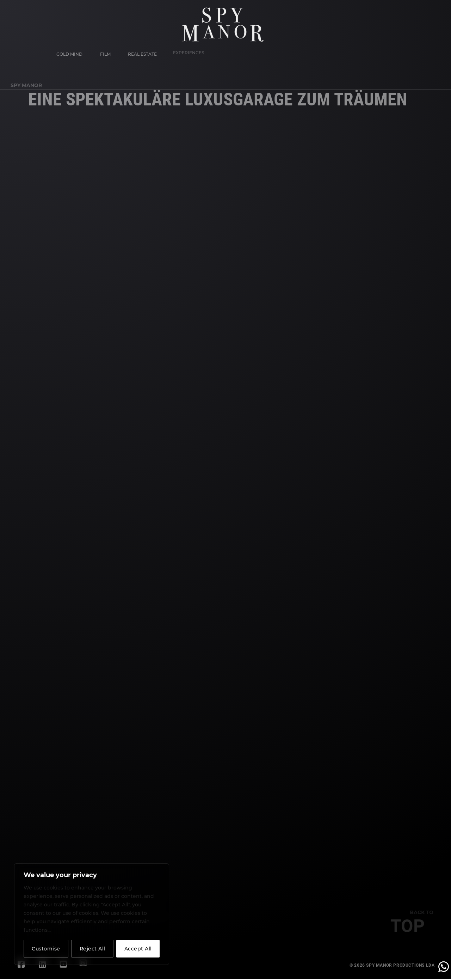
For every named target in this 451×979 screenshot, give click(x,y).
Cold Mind (69, 54)
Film (104, 52)
